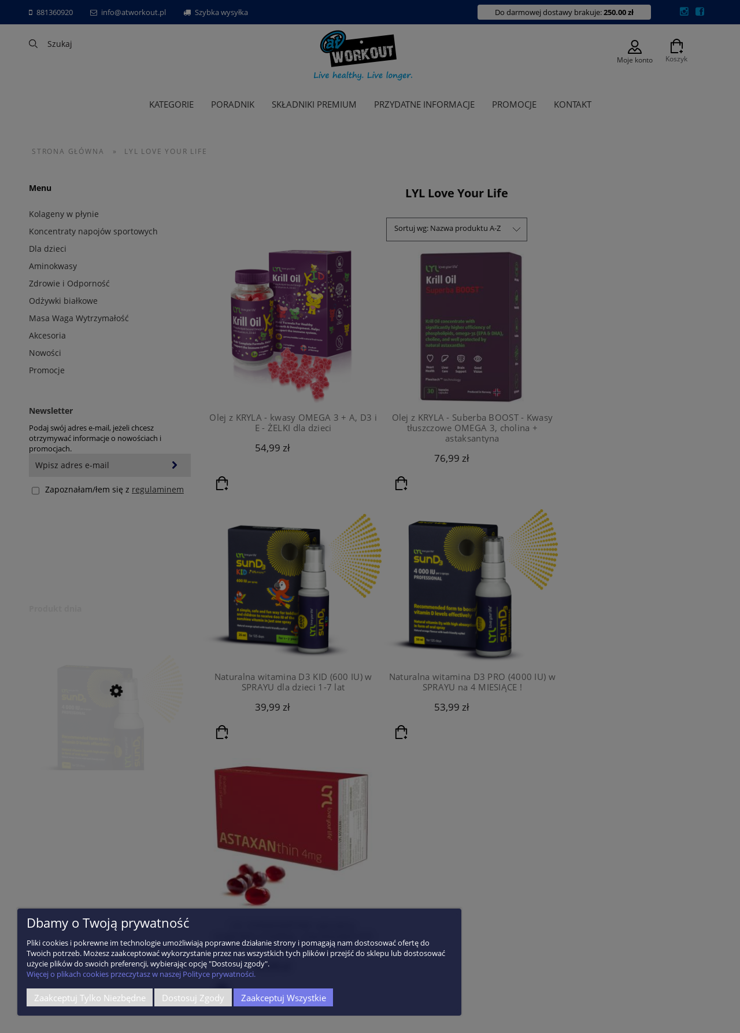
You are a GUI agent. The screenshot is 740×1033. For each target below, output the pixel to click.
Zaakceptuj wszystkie (283, 997)
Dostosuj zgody (193, 997)
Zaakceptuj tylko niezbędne (90, 997)
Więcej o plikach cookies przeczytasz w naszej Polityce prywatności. (141, 974)
